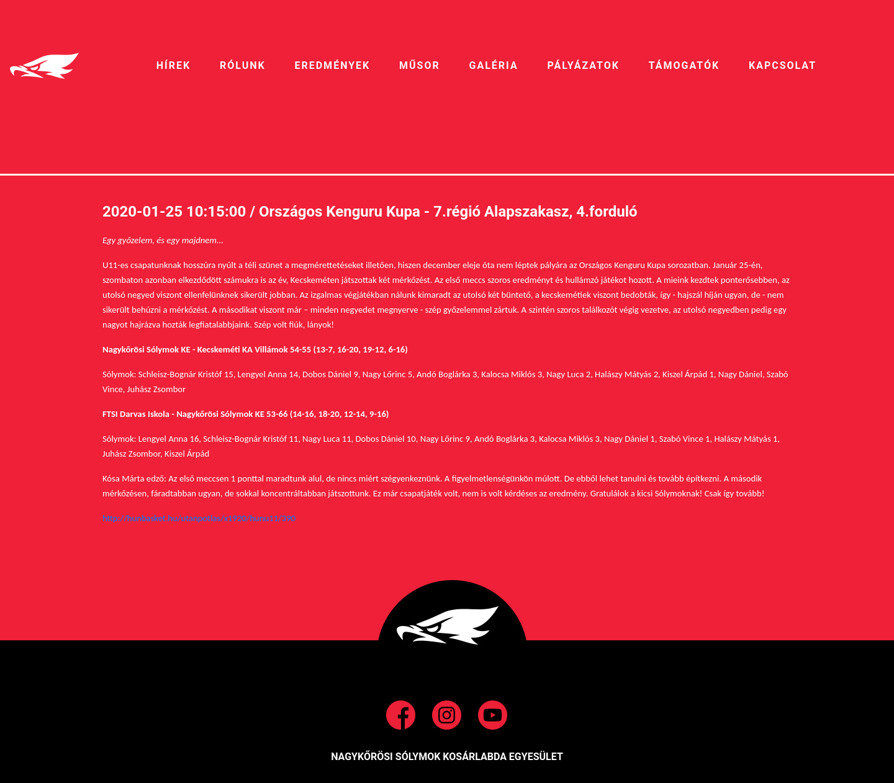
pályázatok (583, 65)
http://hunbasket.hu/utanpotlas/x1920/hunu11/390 (199, 518)
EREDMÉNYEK (332, 65)
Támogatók (684, 65)
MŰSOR (419, 65)
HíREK (173, 65)
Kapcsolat (782, 65)
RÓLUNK (243, 65)
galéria (493, 65)
